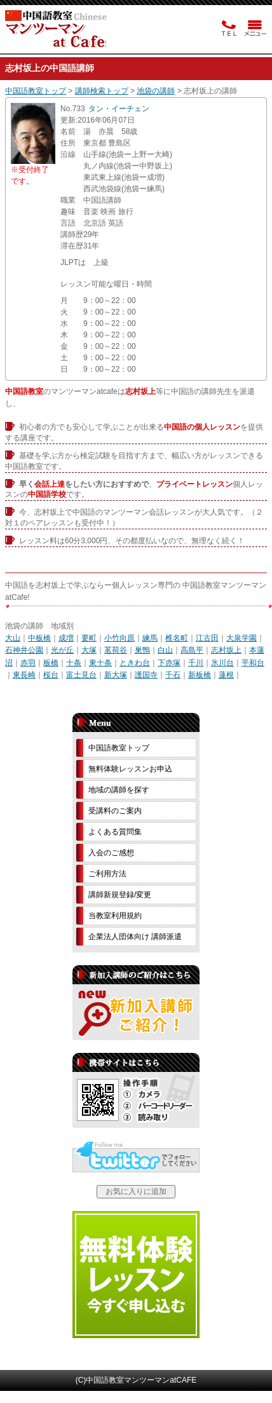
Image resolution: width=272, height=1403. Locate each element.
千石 (172, 674)
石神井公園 (24, 650)
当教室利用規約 (115, 915)
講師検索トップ (101, 90)
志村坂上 (226, 650)
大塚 (89, 650)
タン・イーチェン (118, 108)
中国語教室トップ (35, 90)
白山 (165, 650)
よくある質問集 (115, 831)
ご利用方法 (107, 873)
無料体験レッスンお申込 (130, 768)
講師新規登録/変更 (119, 894)
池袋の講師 (156, 90)
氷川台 (222, 662)
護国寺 (146, 674)
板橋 (50, 662)
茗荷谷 (115, 650)
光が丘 (62, 650)
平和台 (252, 662)
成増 (66, 638)
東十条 (100, 662)
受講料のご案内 (115, 810)
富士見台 (81, 674)
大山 (12, 638)
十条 (73, 662)
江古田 (207, 638)
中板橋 (39, 638)
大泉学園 (241, 638)
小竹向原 (119, 638)
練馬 (150, 638)
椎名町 (176, 638)
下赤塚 (169, 662)
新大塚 (115, 674)
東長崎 (24, 674)
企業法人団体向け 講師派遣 (135, 936)
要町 (89, 638)
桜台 (50, 674)
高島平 (191, 650)
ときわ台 (134, 662)
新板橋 (199, 674)
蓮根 (226, 674)
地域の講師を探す (118, 789)
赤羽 (28, 662)
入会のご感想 (111, 852)
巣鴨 (142, 650)
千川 (195, 662)
